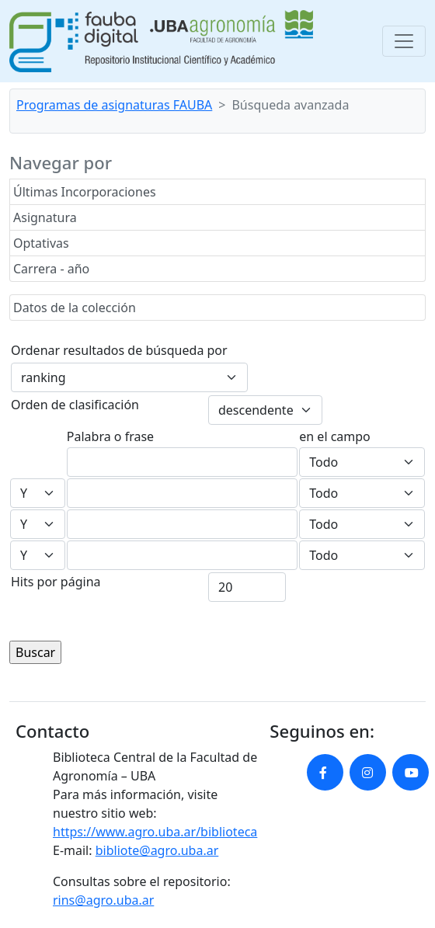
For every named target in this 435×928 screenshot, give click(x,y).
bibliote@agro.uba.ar (157, 850)
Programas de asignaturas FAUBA (114, 104)
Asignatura (45, 217)
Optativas (41, 243)
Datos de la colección (74, 307)
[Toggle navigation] (404, 41)
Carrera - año (51, 268)
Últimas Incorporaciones (84, 191)
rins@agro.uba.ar (103, 900)
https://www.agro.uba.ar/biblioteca (155, 831)
